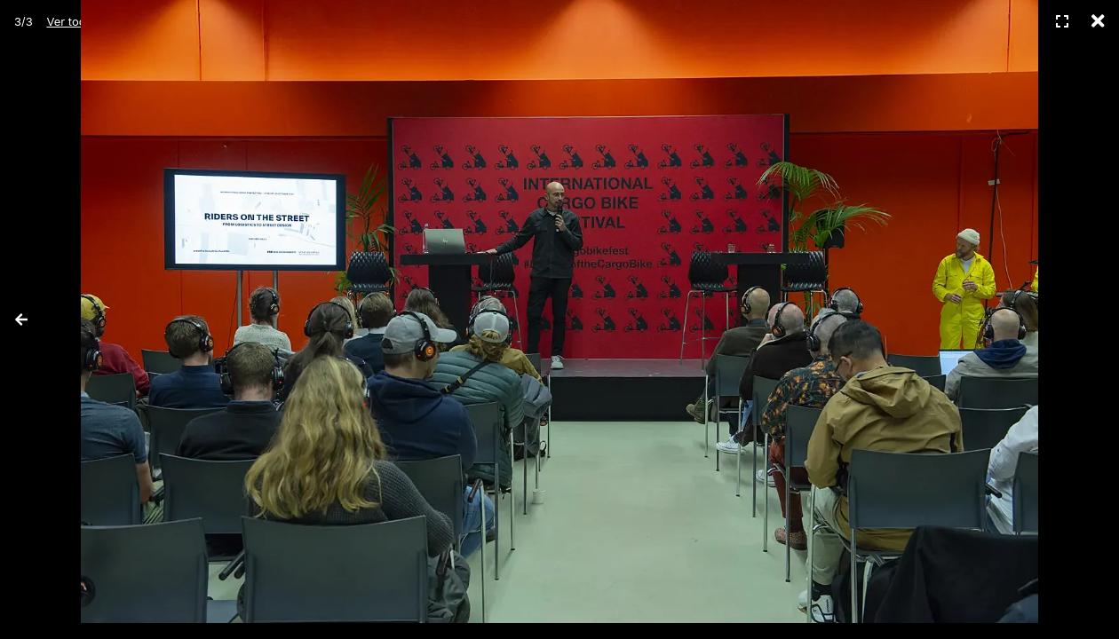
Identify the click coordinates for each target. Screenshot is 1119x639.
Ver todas (72, 21)
